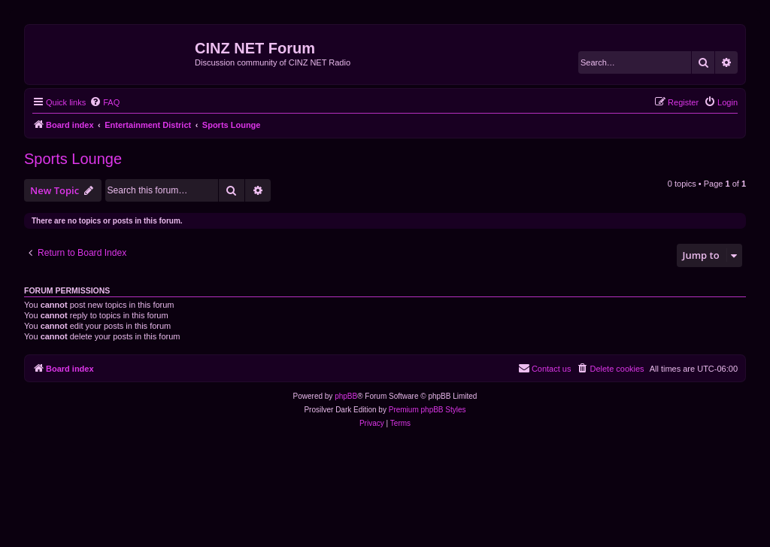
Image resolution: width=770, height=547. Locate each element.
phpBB (346, 396)
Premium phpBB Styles (427, 410)
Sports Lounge (73, 158)
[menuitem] (104, 102)
